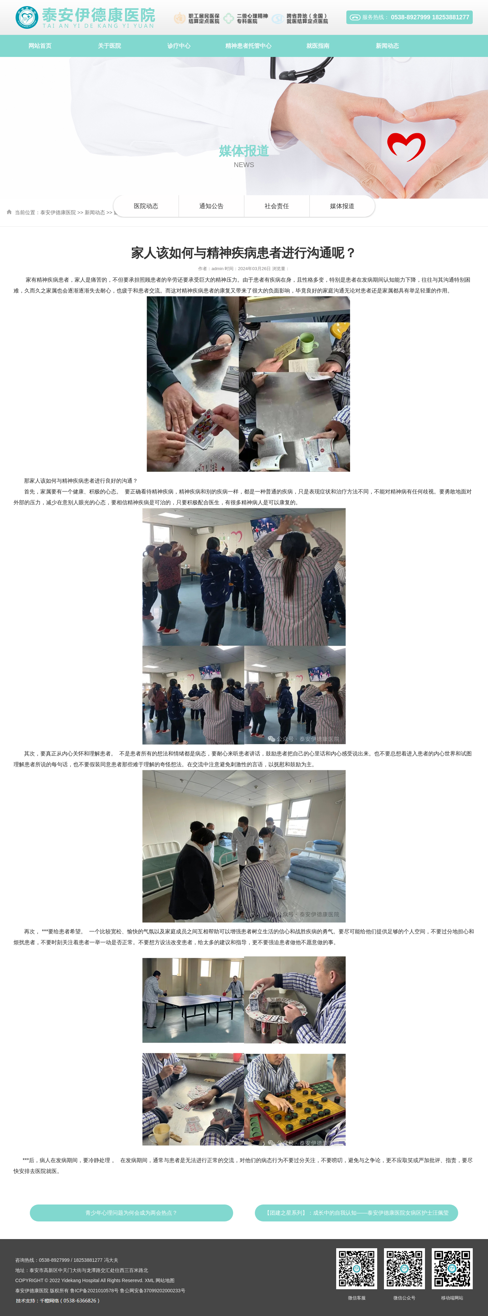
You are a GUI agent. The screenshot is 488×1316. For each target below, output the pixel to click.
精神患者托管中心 (248, 46)
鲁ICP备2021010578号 (94, 1290)
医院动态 (146, 206)
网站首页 (40, 46)
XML (149, 1280)
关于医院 (109, 46)
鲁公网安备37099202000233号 (152, 1290)
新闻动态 (387, 46)
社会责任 (277, 206)
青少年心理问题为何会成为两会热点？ (131, 1213)
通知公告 (211, 206)
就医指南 (317, 46)
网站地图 (165, 1280)
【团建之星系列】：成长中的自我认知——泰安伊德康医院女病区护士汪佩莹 (356, 1213)
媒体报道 (342, 206)
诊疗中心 (178, 46)
